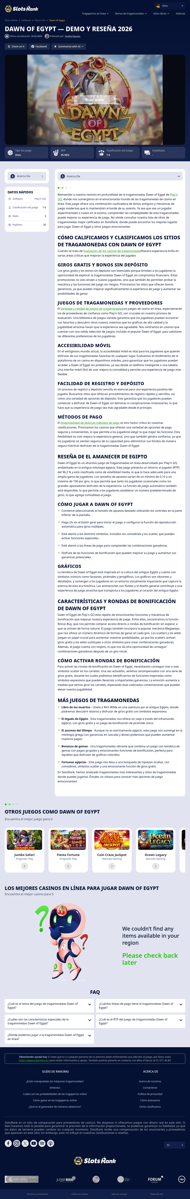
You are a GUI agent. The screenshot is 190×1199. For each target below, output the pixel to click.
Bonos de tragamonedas (129, 13)
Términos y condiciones (37, 1194)
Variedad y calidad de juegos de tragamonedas (91, 309)
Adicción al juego (119, 1194)
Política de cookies (80, 1194)
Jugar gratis (95, 100)
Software (26, 20)
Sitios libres (160, 13)
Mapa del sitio (157, 1194)
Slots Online (11, 20)
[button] (120, 176)
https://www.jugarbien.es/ (34, 1060)
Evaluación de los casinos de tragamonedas (112, 251)
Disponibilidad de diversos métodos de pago (90, 423)
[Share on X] (16, 46)
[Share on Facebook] (39, 46)
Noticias (180, 13)
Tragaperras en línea (94, 13)
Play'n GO (40, 20)
